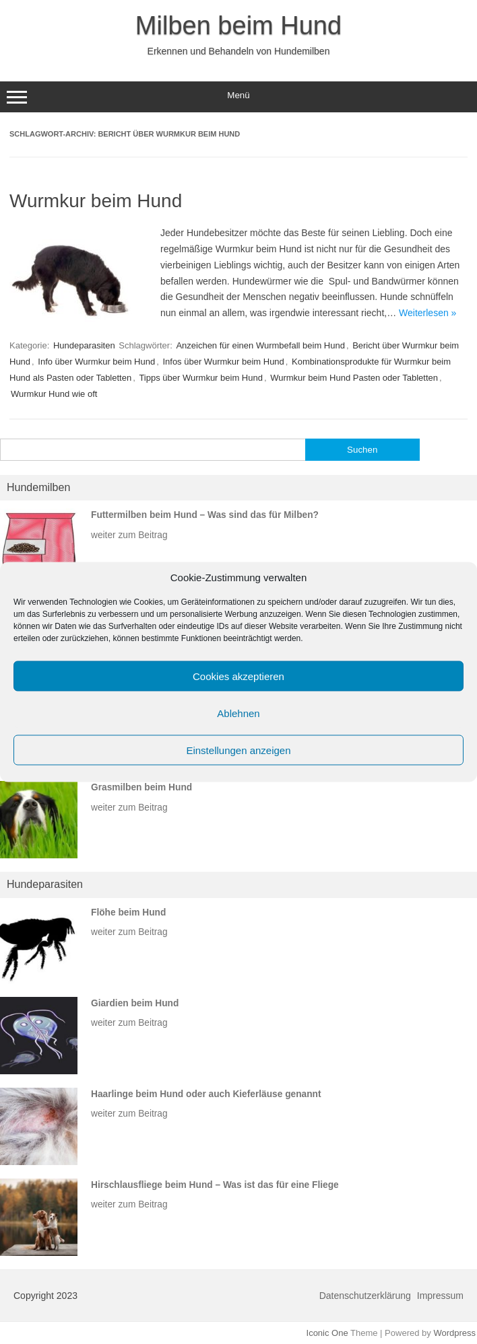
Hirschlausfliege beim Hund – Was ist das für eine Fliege (215, 1185)
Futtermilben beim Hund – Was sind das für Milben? (205, 515)
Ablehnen (238, 712)
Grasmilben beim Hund (141, 787)
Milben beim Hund (238, 25)
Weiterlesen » (427, 312)
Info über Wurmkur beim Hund (96, 362)
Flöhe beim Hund (128, 912)
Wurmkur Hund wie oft (54, 394)
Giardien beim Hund (135, 1003)
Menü (238, 97)
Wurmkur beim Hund (95, 200)
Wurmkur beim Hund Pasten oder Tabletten (354, 378)
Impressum (440, 1295)
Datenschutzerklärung (365, 1295)
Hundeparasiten (84, 345)
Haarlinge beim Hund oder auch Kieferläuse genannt (206, 1094)
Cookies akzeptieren (238, 675)
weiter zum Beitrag (129, 535)
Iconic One (327, 1333)
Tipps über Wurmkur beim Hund (201, 378)
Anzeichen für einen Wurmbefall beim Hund (260, 345)
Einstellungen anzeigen (238, 749)
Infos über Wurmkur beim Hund (223, 362)
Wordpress (454, 1333)
